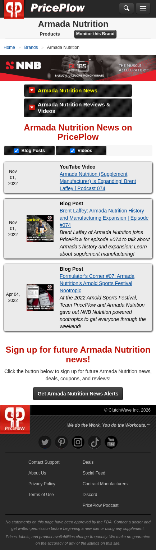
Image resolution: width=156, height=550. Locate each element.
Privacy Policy (41, 483)
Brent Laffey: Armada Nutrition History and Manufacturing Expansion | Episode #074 (104, 218)
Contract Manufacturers (105, 483)
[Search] (126, 8)
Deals (88, 462)
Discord (90, 494)
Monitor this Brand (95, 33)
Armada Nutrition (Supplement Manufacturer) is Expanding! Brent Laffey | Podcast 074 (98, 181)
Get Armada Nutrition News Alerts (78, 394)
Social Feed (94, 473)
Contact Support (44, 462)
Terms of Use (41, 494)
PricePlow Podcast (101, 505)
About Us (37, 473)
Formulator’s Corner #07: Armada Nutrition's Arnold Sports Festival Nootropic (97, 283)
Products (50, 34)
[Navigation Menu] (143, 8)
